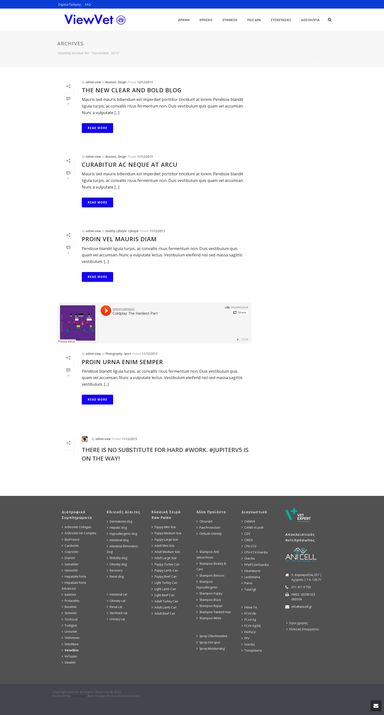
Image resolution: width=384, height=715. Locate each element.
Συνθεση (229, 20)
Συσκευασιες (281, 20)
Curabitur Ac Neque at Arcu (130, 164)
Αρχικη (184, 20)
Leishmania (250, 577)
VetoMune (70, 644)
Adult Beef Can (163, 613)
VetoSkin (70, 650)
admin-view (93, 82)
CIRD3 (247, 540)
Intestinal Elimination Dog (122, 549)
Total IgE (248, 589)
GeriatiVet (70, 564)
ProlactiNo (70, 601)
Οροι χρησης (297, 623)
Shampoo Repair (209, 606)
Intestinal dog (118, 540)
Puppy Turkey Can (166, 564)
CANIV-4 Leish (252, 527)
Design (122, 82)
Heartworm (250, 571)
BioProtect (70, 539)
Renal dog (115, 576)
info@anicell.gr (301, 607)
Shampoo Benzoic (210, 575)
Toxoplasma (251, 650)
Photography (113, 354)
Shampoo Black (208, 600)
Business (110, 82)
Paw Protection (208, 527)
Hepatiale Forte (74, 576)
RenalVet (69, 607)
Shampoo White (208, 618)
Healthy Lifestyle (116, 231)
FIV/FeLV (248, 632)
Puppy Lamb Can (165, 570)
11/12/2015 (145, 157)
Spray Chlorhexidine (211, 636)
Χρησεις (206, 20)
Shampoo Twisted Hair (213, 612)
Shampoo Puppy (209, 593)
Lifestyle (133, 231)
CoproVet (70, 552)
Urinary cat (116, 619)
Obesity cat (116, 601)
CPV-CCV (248, 546)
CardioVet (70, 546)
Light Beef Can (163, 595)
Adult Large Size (164, 558)
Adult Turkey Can (165, 601)
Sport (127, 354)
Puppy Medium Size (166, 533)
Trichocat (70, 619)
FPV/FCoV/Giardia (255, 565)
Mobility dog (117, 558)
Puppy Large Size (165, 539)
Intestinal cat (117, 594)
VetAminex (70, 638)
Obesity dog (117, 564)
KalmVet (69, 595)
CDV (245, 534)
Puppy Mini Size (164, 527)
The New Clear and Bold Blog (132, 90)
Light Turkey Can (164, 583)
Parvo (246, 583)
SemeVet (69, 613)
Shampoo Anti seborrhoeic (207, 555)
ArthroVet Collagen (76, 527)
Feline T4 (249, 607)
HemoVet (70, 570)
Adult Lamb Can (164, 607)
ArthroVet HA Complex (79, 533)
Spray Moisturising (210, 648)
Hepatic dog (117, 527)
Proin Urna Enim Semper (122, 362)
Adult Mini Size (163, 546)
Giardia (248, 558)
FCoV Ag (248, 620)
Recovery (114, 570)
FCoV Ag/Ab (251, 626)
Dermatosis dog (119, 521)
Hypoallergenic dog (122, 534)
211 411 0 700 (301, 587)
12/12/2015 (145, 82)
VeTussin (69, 656)
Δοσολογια (310, 20)
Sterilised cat (117, 613)
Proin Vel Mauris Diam (119, 239)
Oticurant (204, 521)
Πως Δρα (254, 20)
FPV (245, 638)
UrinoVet (69, 632)
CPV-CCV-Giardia (254, 552)
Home (317, 62)
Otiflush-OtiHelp (209, 534)
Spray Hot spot (208, 642)
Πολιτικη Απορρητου (302, 629)
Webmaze (79, 696)
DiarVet (68, 558)
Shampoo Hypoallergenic (206, 584)
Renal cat (114, 607)
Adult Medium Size (166, 552)
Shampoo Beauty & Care (211, 566)
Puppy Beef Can (164, 576)
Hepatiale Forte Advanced (74, 585)
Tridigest (69, 625)
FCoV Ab (248, 613)
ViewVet (68, 662)
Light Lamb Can (164, 589)
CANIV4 (248, 521)
